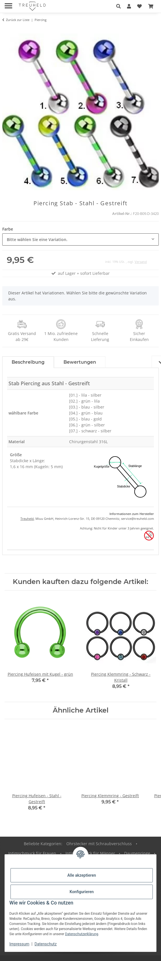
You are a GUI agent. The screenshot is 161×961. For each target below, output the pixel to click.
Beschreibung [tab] (28, 362)
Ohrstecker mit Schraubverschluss (99, 843)
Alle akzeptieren (81, 875)
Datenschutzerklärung (81, 934)
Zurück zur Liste (17, 20)
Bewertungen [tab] (79, 362)
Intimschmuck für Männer (90, 853)
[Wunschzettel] (139, 6)
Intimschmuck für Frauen (32, 853)
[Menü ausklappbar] (8, 3)
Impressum (19, 944)
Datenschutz (46, 944)
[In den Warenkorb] (6, 30)
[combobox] (80, 239)
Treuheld (27, 518)
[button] (118, 6)
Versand (141, 261)
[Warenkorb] (150, 6)
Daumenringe (137, 853)
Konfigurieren (81, 891)
